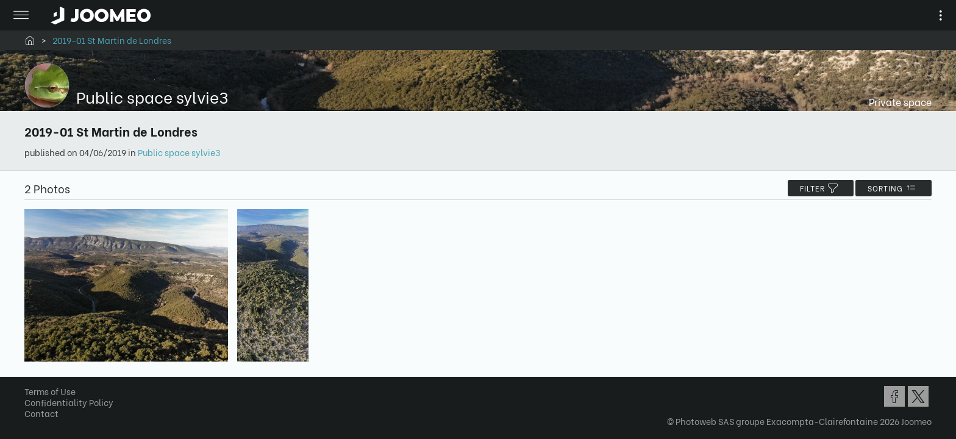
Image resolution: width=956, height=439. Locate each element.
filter (816, 188)
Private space (896, 102)
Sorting (889, 188)
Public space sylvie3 (183, 152)
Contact (46, 416)
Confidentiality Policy (73, 405)
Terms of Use (54, 394)
